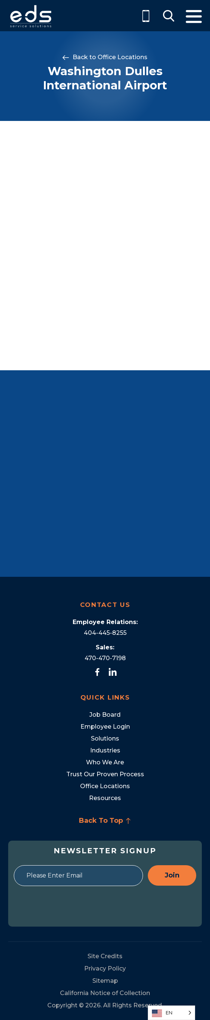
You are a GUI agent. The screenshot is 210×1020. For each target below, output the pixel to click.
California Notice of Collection (105, 993)
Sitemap (105, 980)
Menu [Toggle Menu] (194, 17)
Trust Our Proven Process (105, 774)
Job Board (105, 714)
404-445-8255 (105, 632)
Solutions (105, 738)
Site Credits (105, 956)
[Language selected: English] (171, 1012)
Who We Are (105, 762)
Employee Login (105, 726)
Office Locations (122, 57)
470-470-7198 (105, 658)
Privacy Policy (105, 968)
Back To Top (105, 820)
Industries (105, 750)
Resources (105, 798)
